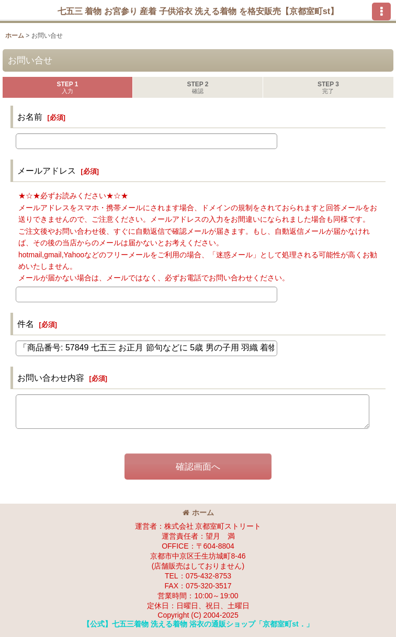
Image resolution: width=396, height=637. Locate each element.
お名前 (29, 116)
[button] (381, 11)
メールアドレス (46, 170)
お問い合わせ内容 (50, 377)
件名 (25, 323)
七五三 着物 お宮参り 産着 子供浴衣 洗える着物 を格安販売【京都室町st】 (198, 11)
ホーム (198, 512)
